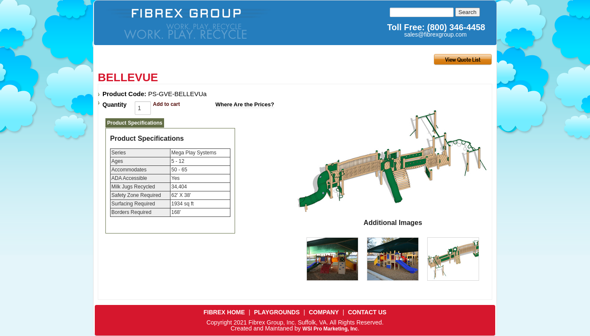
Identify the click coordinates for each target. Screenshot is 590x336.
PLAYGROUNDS (277, 312)
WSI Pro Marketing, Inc (329, 329)
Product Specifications (134, 123)
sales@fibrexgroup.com (435, 34)
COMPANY (324, 312)
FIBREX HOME (224, 312)
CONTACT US (367, 312)
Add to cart (166, 104)
